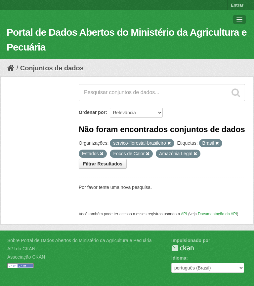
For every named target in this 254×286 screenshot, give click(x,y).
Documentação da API (217, 214)
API (184, 214)
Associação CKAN (26, 257)
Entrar (237, 5)
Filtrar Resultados (102, 163)
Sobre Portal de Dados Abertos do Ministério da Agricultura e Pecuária (79, 240)
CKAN (182, 247)
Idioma (178, 258)
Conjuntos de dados (52, 68)
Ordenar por (92, 112)
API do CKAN (21, 248)
